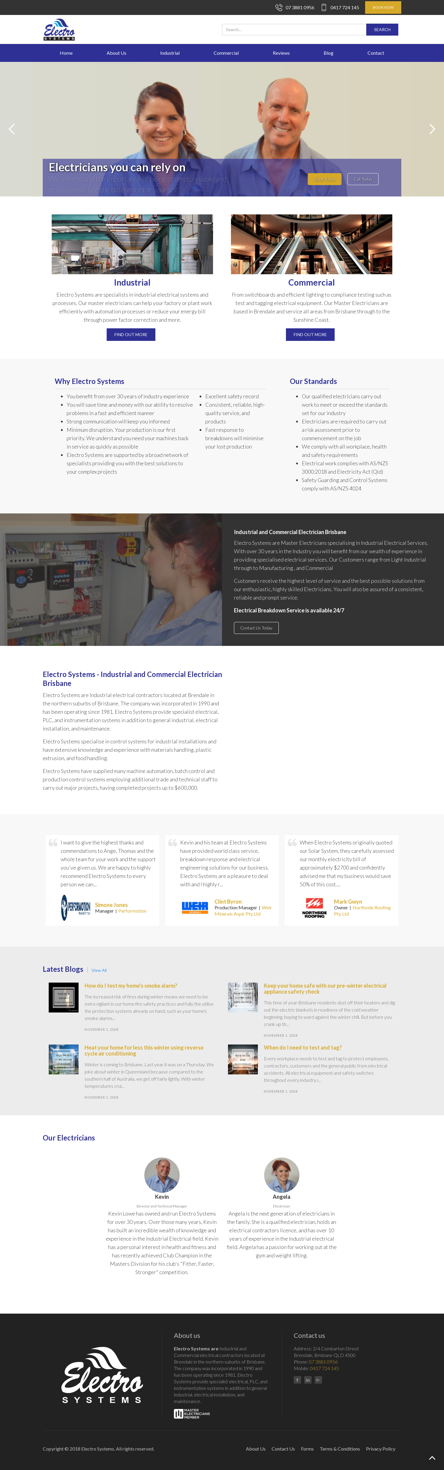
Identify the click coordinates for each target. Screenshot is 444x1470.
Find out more (131, 334)
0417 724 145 (344, 7)
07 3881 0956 (300, 7)
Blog (328, 53)
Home (66, 53)
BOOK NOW (383, 7)
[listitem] (102, 880)
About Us (116, 53)
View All (99, 970)
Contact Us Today (256, 627)
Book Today (324, 179)
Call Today (363, 179)
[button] (12, 129)
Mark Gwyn (348, 902)
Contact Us (283, 1448)
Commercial (226, 53)
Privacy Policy (380, 1448)
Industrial (170, 53)
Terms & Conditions (340, 1448)
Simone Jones (111, 905)
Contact (376, 53)
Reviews (281, 53)
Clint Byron (228, 902)
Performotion (132, 911)
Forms (307, 1448)
